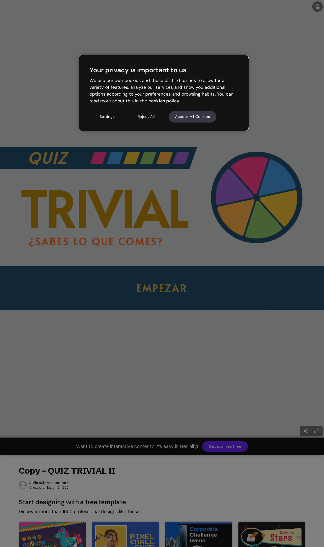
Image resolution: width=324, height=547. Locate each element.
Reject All (146, 116)
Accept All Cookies (192, 116)
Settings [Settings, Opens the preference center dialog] (107, 116)
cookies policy (163, 101)
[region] (164, 93)
